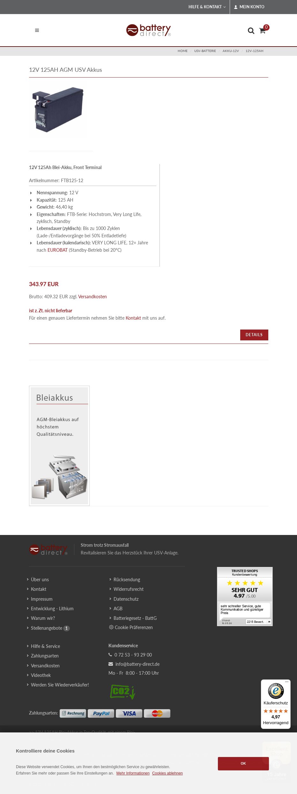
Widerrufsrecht (129, 589)
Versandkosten (92, 296)
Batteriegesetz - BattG (135, 618)
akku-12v (231, 51)
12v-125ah (255, 51)
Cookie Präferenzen (131, 627)
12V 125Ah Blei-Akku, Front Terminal (65, 167)
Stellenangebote (46, 628)
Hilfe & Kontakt (207, 7)
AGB (118, 608)
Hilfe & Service (45, 646)
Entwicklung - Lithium (52, 608)
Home (183, 51)
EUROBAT (58, 250)
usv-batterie (205, 51)
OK (243, 763)
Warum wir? (43, 618)
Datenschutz (126, 599)
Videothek (41, 675)
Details (254, 334)
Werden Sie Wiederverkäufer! (60, 684)
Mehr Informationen (133, 773)
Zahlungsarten (45, 655)
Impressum (42, 599)
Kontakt (133, 318)
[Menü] (287, 683)
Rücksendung (127, 579)
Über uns (40, 579)
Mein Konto (249, 7)
